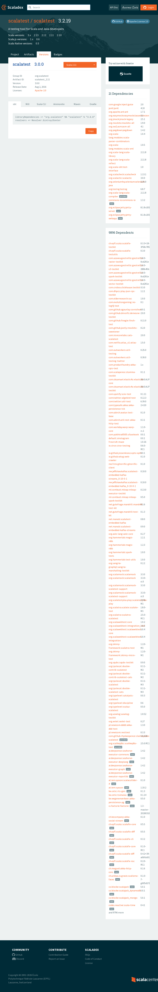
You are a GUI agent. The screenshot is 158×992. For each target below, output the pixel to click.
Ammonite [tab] (59, 104)
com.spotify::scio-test (120, 393)
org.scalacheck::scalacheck (122, 174)
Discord (18, 958)
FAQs (87, 954)
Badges (58, 54)
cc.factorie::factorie (119, 805)
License (89, 962)
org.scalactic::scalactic (120, 177)
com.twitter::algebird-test (122, 397)
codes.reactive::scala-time (122, 905)
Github (17, 954)
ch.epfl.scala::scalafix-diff (121, 853)
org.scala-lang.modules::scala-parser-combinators (119, 137)
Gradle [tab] (93, 104)
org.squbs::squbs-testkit (121, 662)
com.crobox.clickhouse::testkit (124, 287)
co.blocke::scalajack (119, 886)
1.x (31, 39)
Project (15, 54)
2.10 (59, 35)
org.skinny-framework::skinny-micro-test (122, 655)
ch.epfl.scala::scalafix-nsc (122, 861)
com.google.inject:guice (121, 104)
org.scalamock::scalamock (122, 574)
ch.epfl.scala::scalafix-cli (121, 838)
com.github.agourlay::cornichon (125, 309)
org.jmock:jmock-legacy (121, 119)
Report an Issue (57, 958)
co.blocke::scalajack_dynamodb (125, 890)
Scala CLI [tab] (41, 104)
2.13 (36, 35)
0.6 (38, 39)
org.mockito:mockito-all (121, 122)
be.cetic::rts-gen (117, 791)
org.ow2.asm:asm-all (119, 126)
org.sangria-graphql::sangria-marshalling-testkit (119, 567)
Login (148, 7)
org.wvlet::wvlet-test (119, 721)
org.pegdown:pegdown (120, 130)
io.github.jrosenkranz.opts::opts (125, 452)
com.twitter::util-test (120, 401)
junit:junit (114, 108)
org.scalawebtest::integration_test (127, 625)
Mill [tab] (27, 104)
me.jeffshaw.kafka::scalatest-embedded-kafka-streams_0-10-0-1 (123, 475)
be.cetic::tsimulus (118, 794)
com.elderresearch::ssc (120, 298)
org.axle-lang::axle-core (121, 533)
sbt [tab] (14, 104)
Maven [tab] (77, 104)
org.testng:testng (118, 189)
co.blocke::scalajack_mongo (123, 897)
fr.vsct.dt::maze (116, 441)
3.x (29, 35)
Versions (44, 54)
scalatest (18, 20)
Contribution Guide (58, 954)
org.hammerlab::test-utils (122, 559)
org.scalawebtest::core (120, 621)
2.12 (44, 35)
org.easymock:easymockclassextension (129, 115)
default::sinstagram (119, 438)
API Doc (114, 7)
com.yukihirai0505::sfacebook (124, 434)
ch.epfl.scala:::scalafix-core (122, 824)
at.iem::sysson (116, 787)
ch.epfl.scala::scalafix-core (122, 846)
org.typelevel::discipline (121, 702)
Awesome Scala (130, 7)
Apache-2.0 (40, 90)
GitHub (117, 21)
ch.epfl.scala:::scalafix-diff (122, 831)
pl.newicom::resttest (119, 732)
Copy (91, 130)
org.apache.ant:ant (118, 111)
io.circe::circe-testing (119, 445)
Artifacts (29, 54)
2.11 (51, 35)
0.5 (37, 43)
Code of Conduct (93, 958)
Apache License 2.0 (137, 21)
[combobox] (80, 65)
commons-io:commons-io (122, 199)
